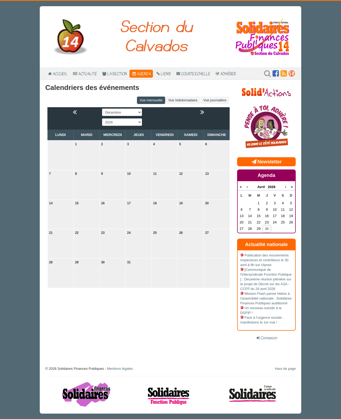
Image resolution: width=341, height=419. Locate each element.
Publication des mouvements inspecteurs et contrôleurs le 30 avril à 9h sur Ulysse (264, 260)
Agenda (144, 74)
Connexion (269, 338)
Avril (262, 187)
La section (117, 74)
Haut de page (285, 369)
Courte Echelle (195, 74)
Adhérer (228, 74)
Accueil (59, 74)
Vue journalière (214, 100)
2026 (271, 187)
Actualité (87, 74)
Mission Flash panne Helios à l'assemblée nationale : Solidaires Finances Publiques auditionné (266, 298)
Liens (166, 74)
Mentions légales (120, 369)
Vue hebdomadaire (182, 100)
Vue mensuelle (151, 100)
